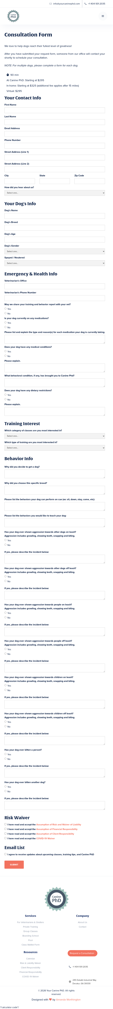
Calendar (30, 958)
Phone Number (12, 140)
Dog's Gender (11, 245)
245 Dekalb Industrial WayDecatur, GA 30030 (84, 982)
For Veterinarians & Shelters (30, 922)
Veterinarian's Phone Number (20, 292)
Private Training (30, 926)
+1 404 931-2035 (80, 967)
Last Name (10, 116)
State (42, 175)
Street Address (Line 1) (16, 151)
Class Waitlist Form (31, 944)
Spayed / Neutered (14, 257)
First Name (10, 104)
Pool (30, 940)
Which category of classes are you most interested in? (33, 430)
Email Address (12, 128)
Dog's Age (9, 234)
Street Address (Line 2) (16, 163)
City (6, 175)
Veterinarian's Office (15, 280)
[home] (12, 16)
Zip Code (79, 175)
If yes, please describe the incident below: (26, 552)
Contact (82, 926)
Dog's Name (11, 210)
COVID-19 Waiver (30, 976)
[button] (102, 16)
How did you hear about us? (19, 187)
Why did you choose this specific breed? (25, 483)
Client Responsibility (30, 967)
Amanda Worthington (68, 999)
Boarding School (30, 935)
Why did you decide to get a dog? (22, 466)
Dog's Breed (11, 222)
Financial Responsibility (30, 972)
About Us (82, 922)
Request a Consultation (82, 953)
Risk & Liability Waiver (30, 963)
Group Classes (30, 931)
